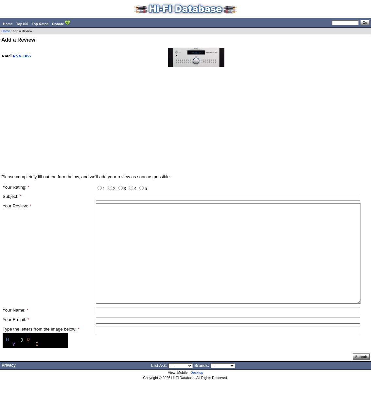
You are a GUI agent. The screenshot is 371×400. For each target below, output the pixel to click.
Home (8, 24)
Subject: (12, 196)
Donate (61, 23)
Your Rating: (16, 187)
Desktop (196, 392)
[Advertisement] (185, 124)
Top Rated (40, 24)
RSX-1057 (22, 55)
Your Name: (15, 329)
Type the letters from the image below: (41, 348)
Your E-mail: (16, 339)
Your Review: (17, 205)
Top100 (22, 24)
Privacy (9, 385)
